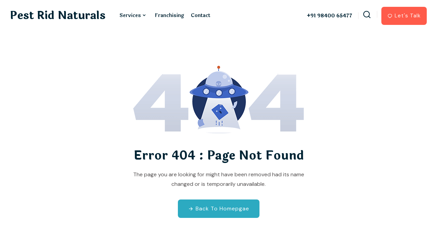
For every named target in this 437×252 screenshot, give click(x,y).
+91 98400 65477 (329, 16)
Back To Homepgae (218, 208)
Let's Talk (404, 15)
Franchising (169, 15)
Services (130, 15)
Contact (200, 15)
